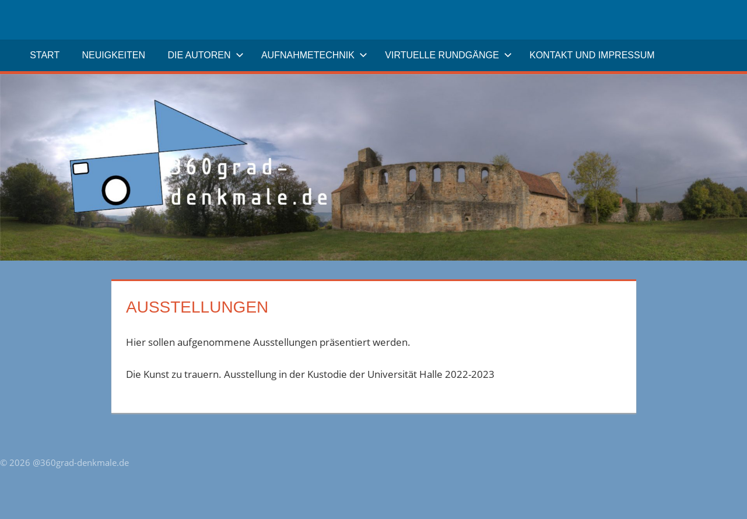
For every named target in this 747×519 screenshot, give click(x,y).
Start (44, 55)
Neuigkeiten (113, 55)
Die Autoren (205, 55)
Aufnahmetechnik (314, 55)
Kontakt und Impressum (592, 55)
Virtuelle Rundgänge (448, 55)
